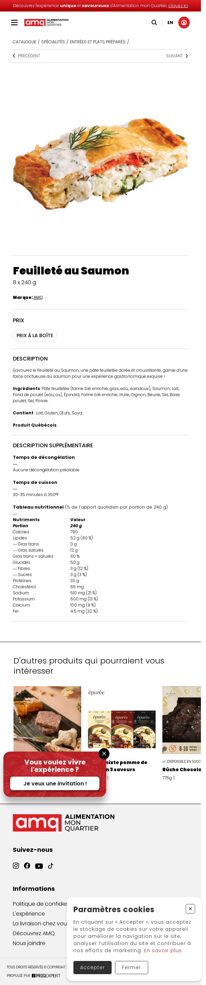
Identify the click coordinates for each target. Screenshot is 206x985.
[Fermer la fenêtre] (104, 753)
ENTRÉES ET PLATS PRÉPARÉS (97, 42)
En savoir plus (163, 950)
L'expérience (29, 919)
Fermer (131, 967)
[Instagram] (16, 870)
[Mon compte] (182, 22)
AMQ (38, 297)
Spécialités (53, 42)
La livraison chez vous (41, 931)
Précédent (26, 56)
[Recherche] (152, 22)
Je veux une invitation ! (55, 783)
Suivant (177, 56)
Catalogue (24, 42)
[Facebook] (27, 871)
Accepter (92, 967)
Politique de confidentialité (48, 908)
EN (168, 22)
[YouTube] (39, 873)
